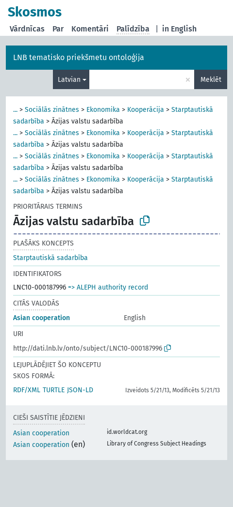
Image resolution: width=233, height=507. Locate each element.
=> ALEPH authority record (108, 287)
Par (58, 28)
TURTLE (54, 390)
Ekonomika (103, 110)
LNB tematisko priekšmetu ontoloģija (78, 57)
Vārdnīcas (27, 28)
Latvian (69, 80)
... (15, 110)
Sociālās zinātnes (52, 110)
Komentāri (90, 28)
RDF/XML (26, 390)
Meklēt (210, 80)
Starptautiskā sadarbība (50, 258)
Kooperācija (145, 110)
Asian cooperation (41, 318)
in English (179, 28)
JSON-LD (80, 390)
